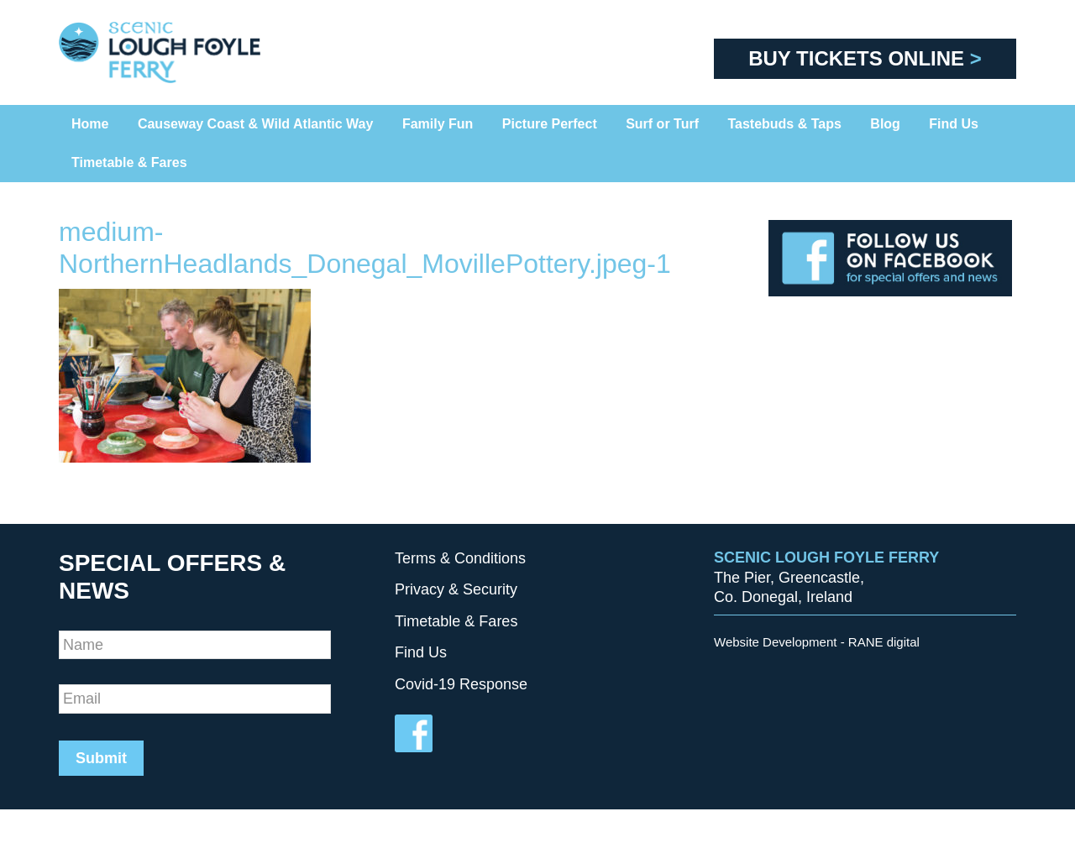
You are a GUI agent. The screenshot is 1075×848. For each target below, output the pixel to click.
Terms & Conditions (460, 558)
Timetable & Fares (456, 621)
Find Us (421, 652)
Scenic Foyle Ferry (185, 52)
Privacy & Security (456, 589)
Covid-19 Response (461, 684)
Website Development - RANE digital (817, 642)
